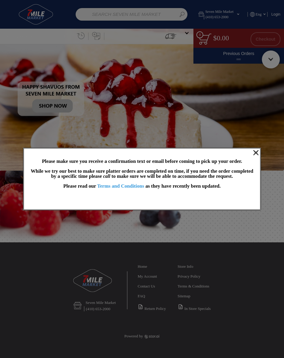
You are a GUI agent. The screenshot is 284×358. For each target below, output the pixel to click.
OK (142, 200)
